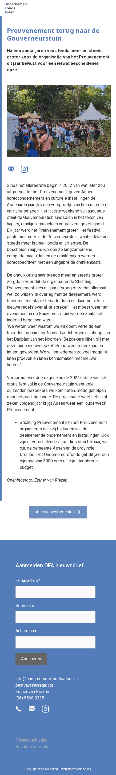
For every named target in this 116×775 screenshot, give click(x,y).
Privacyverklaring (31, 740)
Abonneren (31, 658)
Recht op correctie (32, 746)
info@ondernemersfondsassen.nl (46, 678)
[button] (11, 169)
